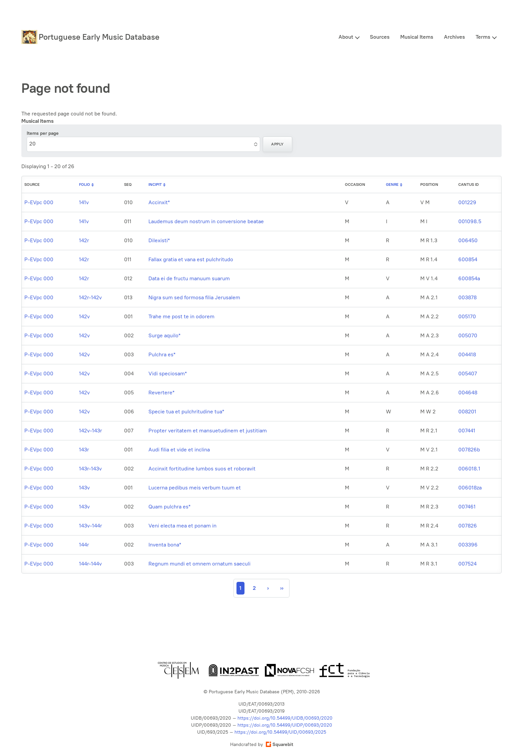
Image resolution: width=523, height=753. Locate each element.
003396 (468, 544)
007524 (467, 563)
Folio (84, 184)
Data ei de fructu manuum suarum (189, 278)
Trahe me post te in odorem (181, 316)
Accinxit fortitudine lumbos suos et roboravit (201, 468)
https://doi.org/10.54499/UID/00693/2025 (280, 732)
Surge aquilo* (164, 335)
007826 (467, 525)
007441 (466, 430)
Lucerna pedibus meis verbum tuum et (194, 487)
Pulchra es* (161, 354)
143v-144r (90, 525)
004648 (467, 392)
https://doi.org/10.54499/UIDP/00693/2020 (284, 725)
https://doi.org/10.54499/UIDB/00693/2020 (285, 718)
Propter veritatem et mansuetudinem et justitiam (207, 430)
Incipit (155, 184)
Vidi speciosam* (167, 373)
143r (84, 449)
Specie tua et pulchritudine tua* (186, 411)
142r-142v (90, 297)
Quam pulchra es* (169, 506)
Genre (392, 184)
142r (84, 240)
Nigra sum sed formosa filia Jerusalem (194, 297)
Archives (454, 37)
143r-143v (90, 468)
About (346, 37)
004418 (467, 354)
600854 (467, 259)
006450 (468, 240)
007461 (467, 506)
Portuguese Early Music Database (99, 37)
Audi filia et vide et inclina (179, 449)
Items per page (43, 133)
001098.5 (469, 221)
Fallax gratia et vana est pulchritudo (190, 259)
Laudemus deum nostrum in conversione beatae (206, 221)
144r (84, 544)
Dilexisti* (159, 240)
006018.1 (469, 468)
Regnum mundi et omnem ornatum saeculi (199, 563)
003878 (467, 297)
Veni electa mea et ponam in (182, 525)
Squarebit (279, 744)
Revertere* (161, 392)
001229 (467, 202)
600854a (469, 278)
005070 (467, 335)
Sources (380, 37)
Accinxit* (159, 202)
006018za (470, 487)
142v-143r (90, 430)
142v (84, 316)
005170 (467, 316)
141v (84, 202)
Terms (483, 37)
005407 (467, 373)
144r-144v (90, 563)
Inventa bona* (164, 544)
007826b (469, 449)
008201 (467, 411)
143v (84, 487)
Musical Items (416, 37)
